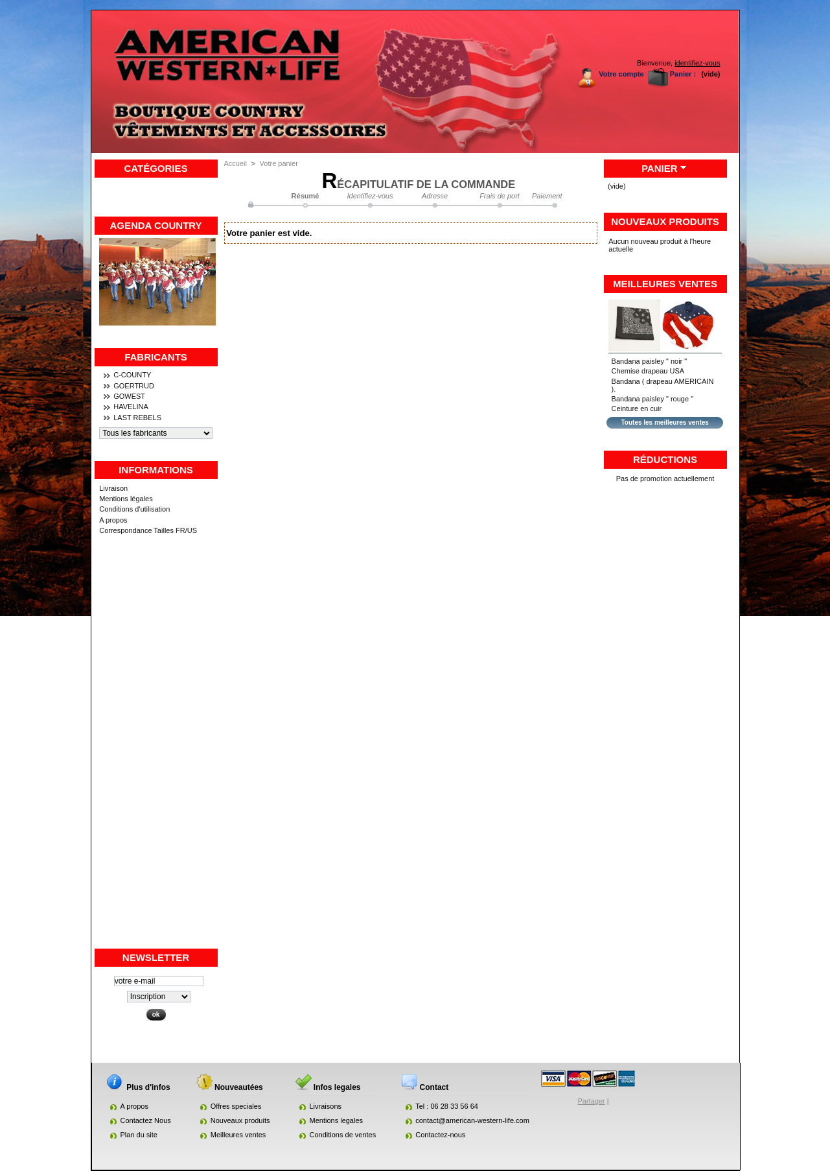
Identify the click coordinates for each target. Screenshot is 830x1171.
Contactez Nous (146, 1120)
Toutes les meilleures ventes (664, 422)
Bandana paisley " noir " (649, 361)
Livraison (113, 488)
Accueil (235, 163)
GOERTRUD (133, 386)
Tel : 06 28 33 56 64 (446, 1106)
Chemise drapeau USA (648, 371)
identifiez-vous (697, 63)
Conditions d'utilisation (134, 509)
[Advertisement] (156, 752)
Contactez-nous (440, 1135)
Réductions (665, 459)
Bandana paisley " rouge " (652, 399)
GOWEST (129, 396)
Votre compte (621, 74)
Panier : (683, 74)
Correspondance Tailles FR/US (148, 530)
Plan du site (139, 1135)
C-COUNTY (132, 375)
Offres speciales (236, 1106)
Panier (659, 168)
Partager (591, 1101)
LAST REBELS (137, 417)
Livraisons (326, 1106)
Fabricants (155, 356)
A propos (113, 520)
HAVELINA (130, 406)
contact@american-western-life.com (472, 1120)
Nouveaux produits (665, 221)
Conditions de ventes (343, 1135)
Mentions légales (126, 499)
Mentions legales (336, 1120)
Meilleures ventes (665, 283)
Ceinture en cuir (637, 408)
